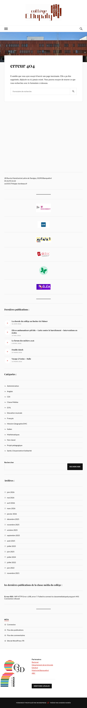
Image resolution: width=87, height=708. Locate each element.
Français (10, 418)
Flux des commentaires (16, 635)
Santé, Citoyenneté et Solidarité (19, 451)
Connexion (11, 624)
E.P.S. (9, 407)
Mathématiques (13, 434)
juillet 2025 (11, 546)
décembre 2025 (13, 519)
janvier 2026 (12, 514)
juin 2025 (10, 551)
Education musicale (14, 413)
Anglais (10, 391)
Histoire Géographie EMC (17, 424)
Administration (13, 386)
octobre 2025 (12, 530)
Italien (9, 429)
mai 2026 (10, 497)
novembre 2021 (13, 573)
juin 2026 (10, 492)
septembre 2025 (13, 535)
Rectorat (35, 662)
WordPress (41, 703)
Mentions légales (42, 686)
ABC (33, 673)
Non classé (11, 440)
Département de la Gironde (42, 665)
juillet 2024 (11, 557)
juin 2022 (10, 568)
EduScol (35, 667)
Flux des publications (15, 630)
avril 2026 (11, 503)
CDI (8, 397)
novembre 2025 (13, 524)
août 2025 (11, 541)
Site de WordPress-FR (15, 641)
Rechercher (9, 462)
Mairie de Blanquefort (40, 670)
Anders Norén (65, 703)
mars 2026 (11, 508)
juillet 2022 (11, 562)
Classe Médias (12, 402)
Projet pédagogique (14, 445)
